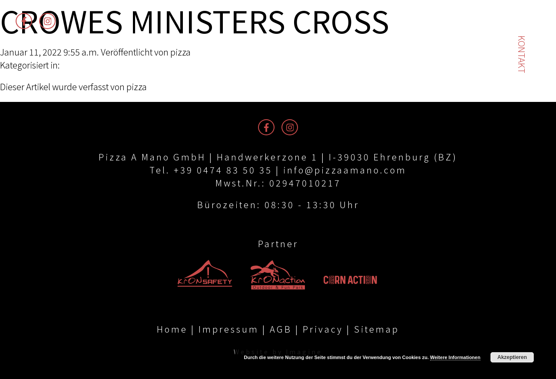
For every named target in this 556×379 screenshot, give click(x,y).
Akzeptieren (512, 357)
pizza (180, 52)
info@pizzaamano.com (345, 169)
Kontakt (522, 54)
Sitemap (376, 329)
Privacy (323, 329)
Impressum (229, 329)
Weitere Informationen (455, 357)
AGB (281, 329)
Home (172, 329)
